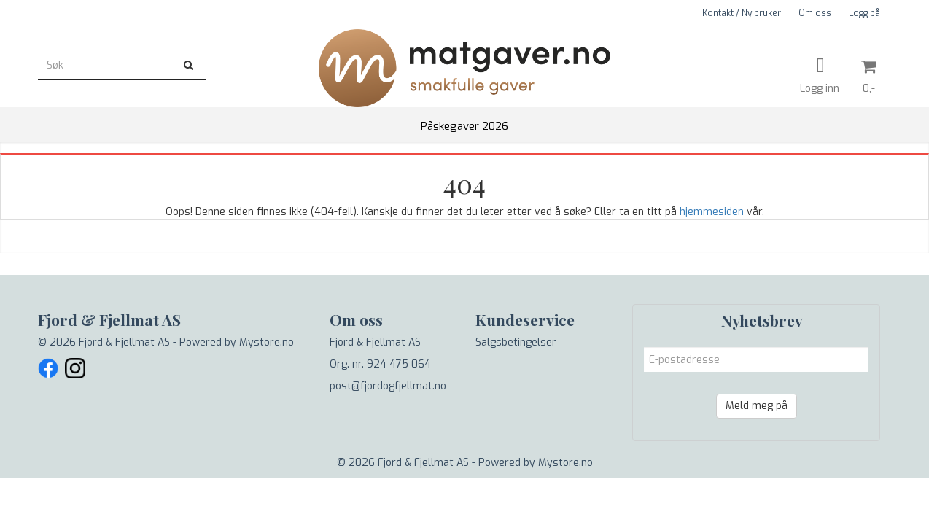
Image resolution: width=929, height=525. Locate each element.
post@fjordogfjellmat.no (388, 386)
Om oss (814, 13)
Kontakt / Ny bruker (741, 13)
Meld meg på (757, 406)
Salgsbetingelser (515, 342)
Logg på (864, 13)
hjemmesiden (712, 212)
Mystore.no (266, 342)
